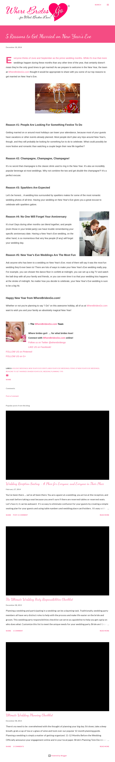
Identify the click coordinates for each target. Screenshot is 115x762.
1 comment (18, 631)
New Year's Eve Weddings (59, 368)
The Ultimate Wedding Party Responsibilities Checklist (39, 599)
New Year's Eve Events (38, 368)
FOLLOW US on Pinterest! (19, 351)
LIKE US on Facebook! (39, 347)
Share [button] (8, 379)
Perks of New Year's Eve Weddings (84, 368)
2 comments (18, 746)
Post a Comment (12, 396)
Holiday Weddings (20, 368)
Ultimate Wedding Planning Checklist (29, 715)
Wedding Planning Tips (53, 371)
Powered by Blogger (57, 756)
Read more (104, 515)
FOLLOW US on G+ (16, 356)
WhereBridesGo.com (18, 72)
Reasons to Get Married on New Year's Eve (24, 371)
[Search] (98, 5)
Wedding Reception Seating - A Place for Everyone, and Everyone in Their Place (55, 484)
